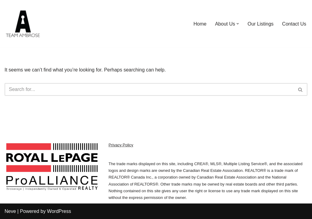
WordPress (59, 211)
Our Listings (260, 23)
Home (200, 23)
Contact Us (294, 23)
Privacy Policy (120, 145)
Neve (10, 211)
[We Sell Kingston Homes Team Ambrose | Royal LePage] (23, 23)
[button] (237, 24)
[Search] (149, 89)
